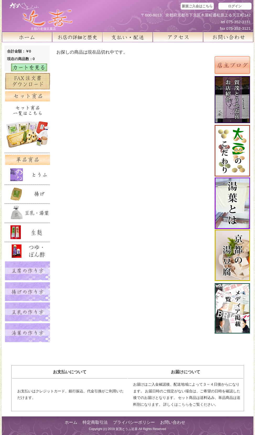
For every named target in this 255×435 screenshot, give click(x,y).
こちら (183, 404)
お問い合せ (228, 37)
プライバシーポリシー (134, 422)
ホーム (27, 37)
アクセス (178, 37)
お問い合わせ (172, 422)
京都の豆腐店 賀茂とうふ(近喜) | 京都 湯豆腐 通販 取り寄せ (41, 15)
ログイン (235, 6)
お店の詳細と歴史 (77, 37)
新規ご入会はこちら (197, 6)
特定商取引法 (95, 422)
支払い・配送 (127, 37)
